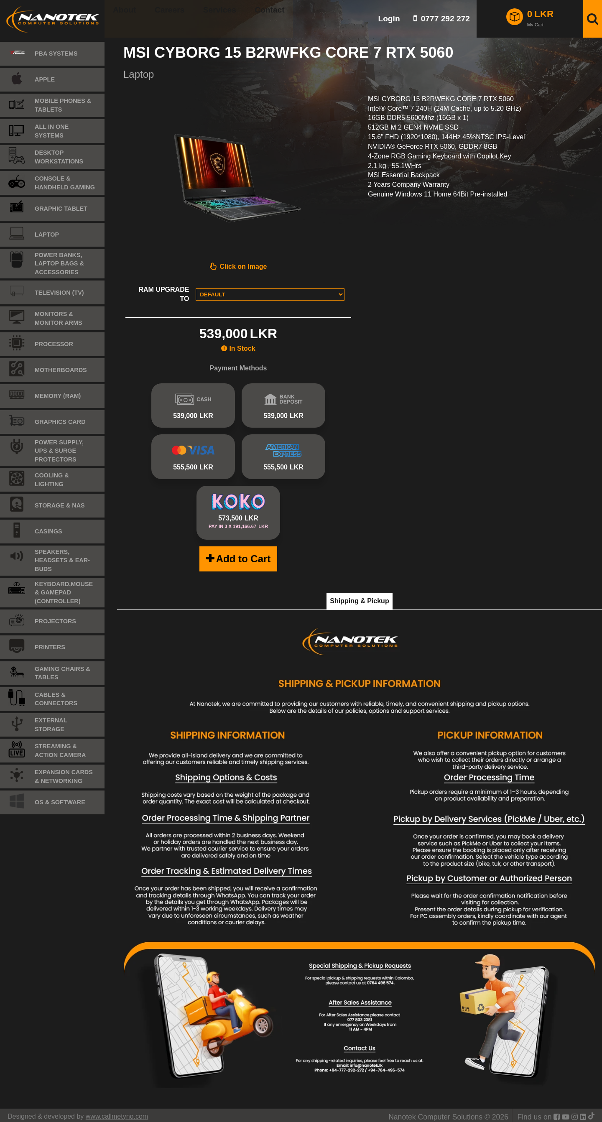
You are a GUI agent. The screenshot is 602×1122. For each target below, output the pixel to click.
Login (389, 18)
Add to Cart (243, 554)
